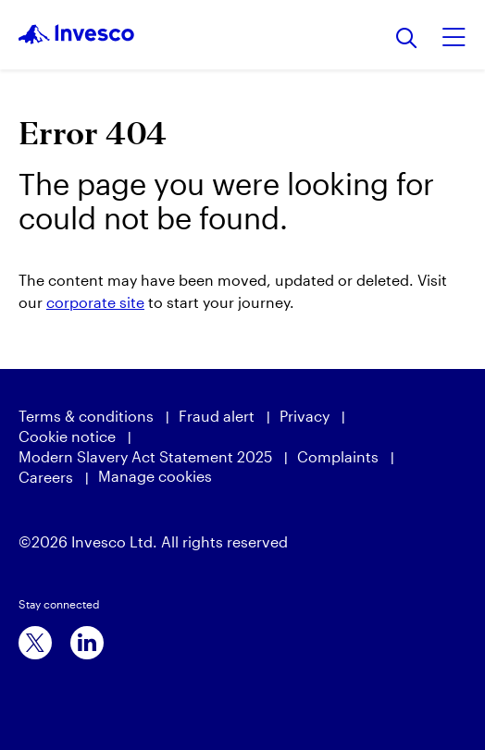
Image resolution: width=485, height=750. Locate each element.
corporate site (95, 302)
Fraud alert (217, 415)
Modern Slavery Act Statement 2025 (145, 456)
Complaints (338, 456)
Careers (46, 477)
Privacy (305, 415)
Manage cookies (155, 476)
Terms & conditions (86, 415)
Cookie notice (67, 436)
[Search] (407, 39)
